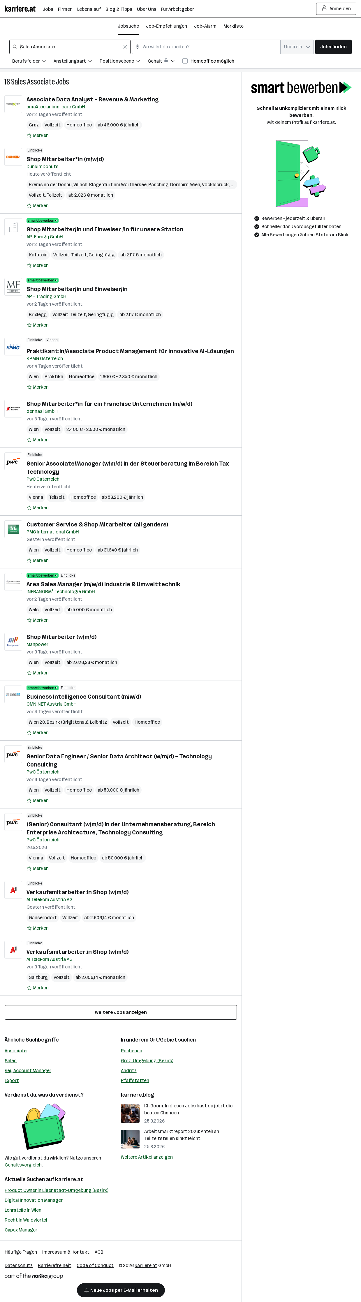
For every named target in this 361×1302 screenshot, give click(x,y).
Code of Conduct (95, 1265)
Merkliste (233, 26)
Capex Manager (21, 1230)
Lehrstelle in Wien (23, 1210)
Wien (195, 184)
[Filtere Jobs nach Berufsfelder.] (33, 61)
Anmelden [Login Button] (336, 8)
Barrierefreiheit (54, 1265)
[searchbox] (70, 47)
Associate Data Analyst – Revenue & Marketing (93, 99)
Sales (11, 1060)
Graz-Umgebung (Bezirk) (147, 1060)
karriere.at (69, 1179)
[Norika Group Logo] (34, 1277)
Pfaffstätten (135, 1080)
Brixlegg (38, 314)
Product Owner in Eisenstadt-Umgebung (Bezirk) (56, 1190)
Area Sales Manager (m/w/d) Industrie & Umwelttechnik (103, 584)
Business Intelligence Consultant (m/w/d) (84, 696)
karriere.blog (137, 1095)
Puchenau (131, 1050)
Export (12, 1080)
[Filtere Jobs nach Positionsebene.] (124, 61)
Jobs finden (333, 47)
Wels (34, 609)
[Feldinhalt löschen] (125, 47)
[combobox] (70, 47)
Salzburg (38, 977)
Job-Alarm (205, 26)
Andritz (129, 1070)
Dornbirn (179, 184)
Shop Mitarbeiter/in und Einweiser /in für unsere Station (105, 229)
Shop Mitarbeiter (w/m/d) (61, 636)
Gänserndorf (43, 917)
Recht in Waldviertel (26, 1220)
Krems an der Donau (50, 184)
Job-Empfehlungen (166, 26)
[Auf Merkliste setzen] (38, 135)
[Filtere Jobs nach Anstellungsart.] (77, 61)
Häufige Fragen (21, 1252)
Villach (80, 184)
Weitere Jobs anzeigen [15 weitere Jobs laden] (121, 1012)
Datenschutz (19, 1265)
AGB (99, 1252)
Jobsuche (128, 26)
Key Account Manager (28, 1070)
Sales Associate (33, 82)
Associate (16, 1050)
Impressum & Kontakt (65, 1252)
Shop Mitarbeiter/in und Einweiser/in (77, 289)
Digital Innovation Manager (34, 1200)
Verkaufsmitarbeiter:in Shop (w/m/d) (77, 892)
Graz (34, 125)
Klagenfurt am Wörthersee (118, 184)
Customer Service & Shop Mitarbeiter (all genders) (97, 524)
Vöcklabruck (215, 184)
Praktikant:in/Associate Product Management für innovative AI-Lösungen (130, 351)
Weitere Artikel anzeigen (147, 1157)
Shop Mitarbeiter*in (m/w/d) (65, 159)
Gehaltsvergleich (23, 1165)
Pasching (158, 184)
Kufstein (38, 255)
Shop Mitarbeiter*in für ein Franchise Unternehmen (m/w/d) (109, 403)
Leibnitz (98, 722)
